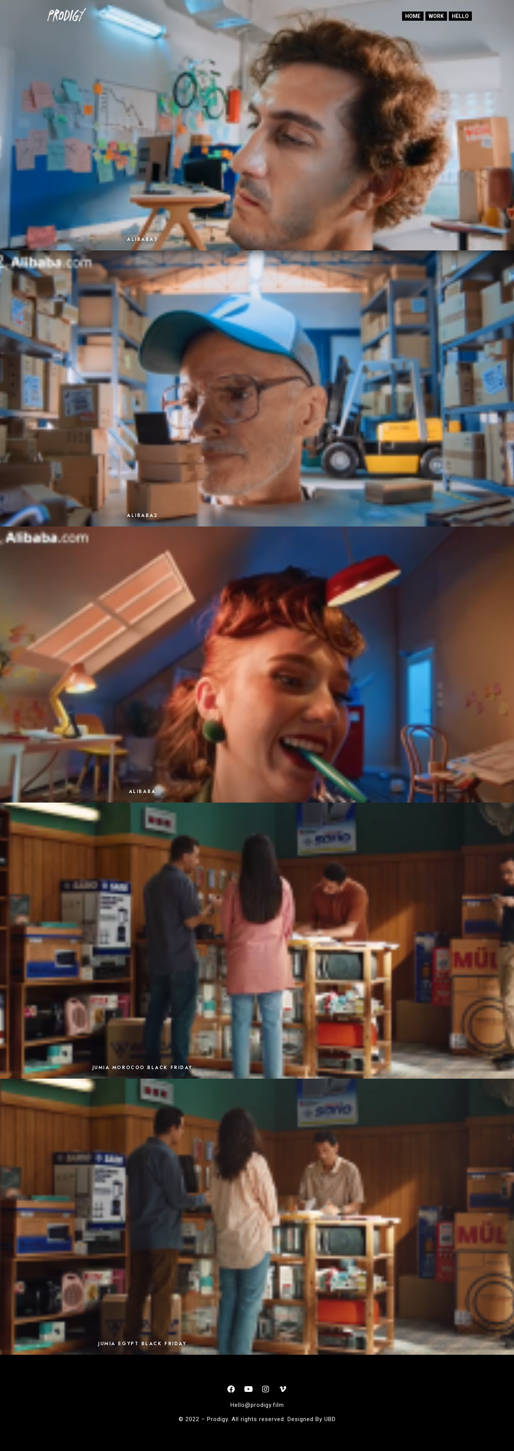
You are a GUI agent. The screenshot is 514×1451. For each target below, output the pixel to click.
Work (436, 16)
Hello (460, 16)
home (412, 16)
